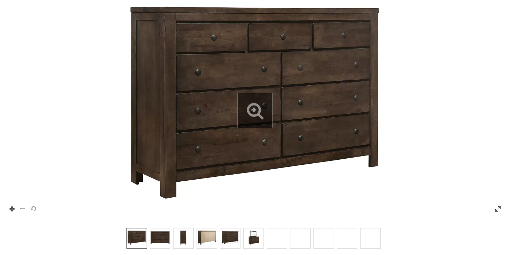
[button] (255, 110)
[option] (136, 238)
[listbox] (255, 238)
